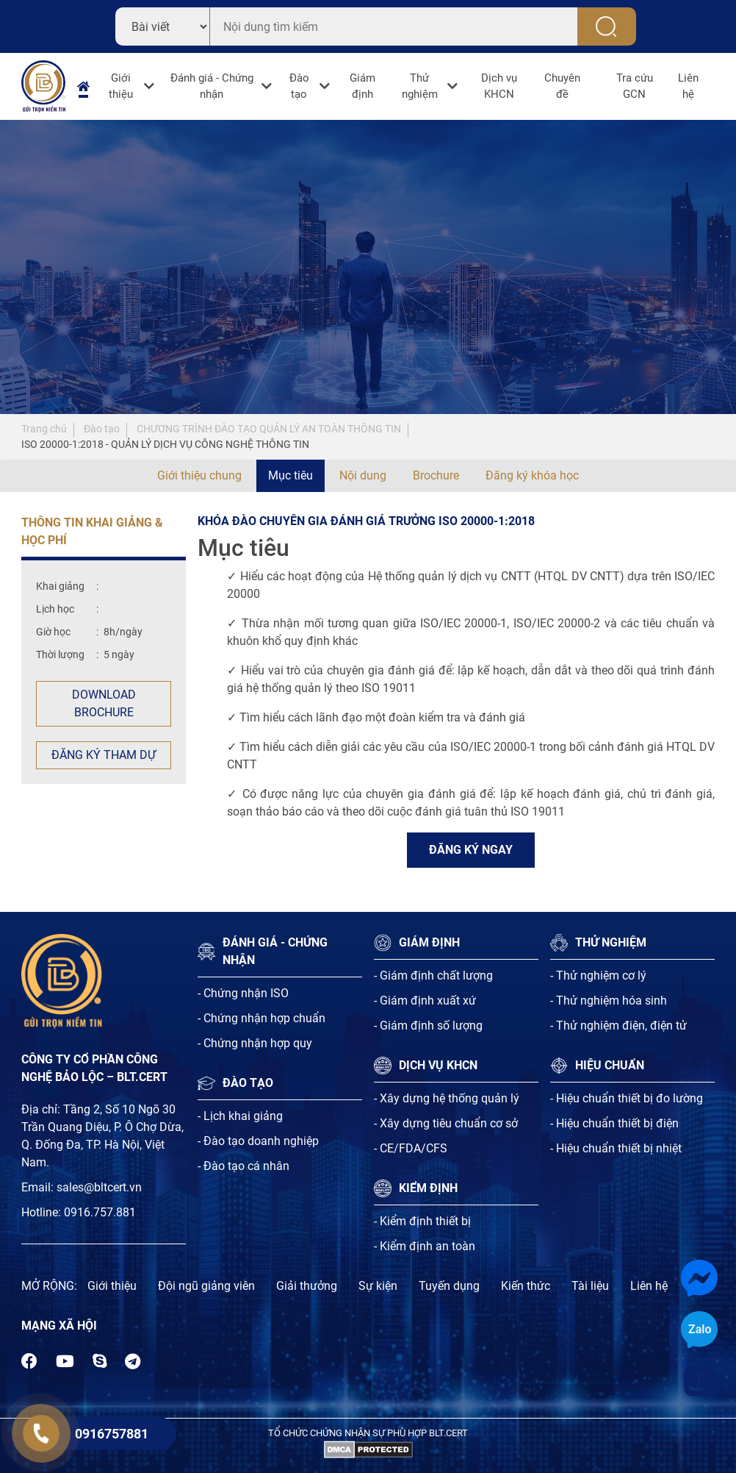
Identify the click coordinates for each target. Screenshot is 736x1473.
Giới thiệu (121, 86)
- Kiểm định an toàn (424, 1246)
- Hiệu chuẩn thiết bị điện (614, 1123)
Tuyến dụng (449, 1286)
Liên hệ (688, 86)
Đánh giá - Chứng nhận (211, 86)
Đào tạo (299, 86)
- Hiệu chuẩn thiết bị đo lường (626, 1098)
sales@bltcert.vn (99, 1187)
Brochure (436, 475)
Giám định (362, 86)
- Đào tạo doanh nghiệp (258, 1141)
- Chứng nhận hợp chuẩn (261, 1018)
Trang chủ (44, 429)
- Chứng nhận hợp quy (255, 1043)
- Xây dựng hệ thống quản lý (446, 1098)
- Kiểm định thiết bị (422, 1221)
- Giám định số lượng (428, 1025)
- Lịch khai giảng (240, 1116)
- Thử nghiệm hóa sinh (608, 1000)
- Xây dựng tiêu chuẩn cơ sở (446, 1123)
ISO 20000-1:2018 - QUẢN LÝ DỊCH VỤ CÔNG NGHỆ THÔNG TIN (165, 444)
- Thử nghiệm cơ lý (598, 975)
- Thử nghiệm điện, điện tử (618, 1025)
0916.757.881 (100, 1212)
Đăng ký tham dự (103, 755)
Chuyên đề (562, 86)
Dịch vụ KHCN (499, 86)
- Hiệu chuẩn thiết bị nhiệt (616, 1148)
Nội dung (362, 475)
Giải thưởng (306, 1286)
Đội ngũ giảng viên (206, 1286)
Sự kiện (377, 1286)
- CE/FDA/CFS (410, 1148)
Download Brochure (104, 703)
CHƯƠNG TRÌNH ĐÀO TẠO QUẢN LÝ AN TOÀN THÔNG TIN (269, 429)
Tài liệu (590, 1286)
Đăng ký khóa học (532, 475)
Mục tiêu (290, 475)
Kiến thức (525, 1286)
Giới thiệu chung (199, 475)
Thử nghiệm (420, 86)
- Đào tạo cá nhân (243, 1166)
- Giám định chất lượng (433, 975)
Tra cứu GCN (634, 86)
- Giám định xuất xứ (425, 1000)
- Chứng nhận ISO (243, 993)
